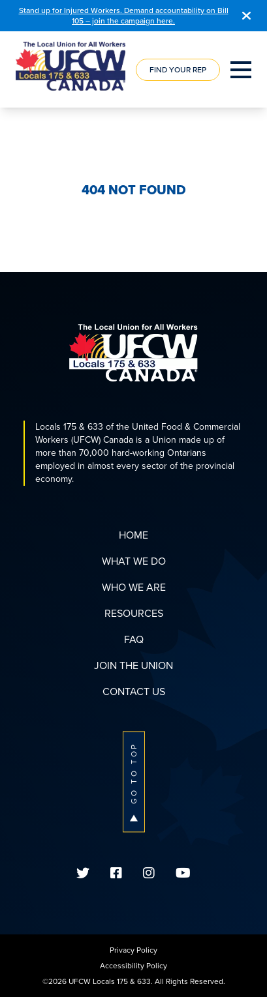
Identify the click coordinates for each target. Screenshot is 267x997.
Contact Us (133, 691)
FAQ (134, 639)
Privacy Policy (133, 950)
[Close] (246, 16)
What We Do (134, 561)
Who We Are (134, 587)
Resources (133, 613)
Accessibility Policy (133, 966)
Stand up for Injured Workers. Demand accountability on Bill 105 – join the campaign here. (123, 16)
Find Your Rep (177, 70)
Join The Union (133, 665)
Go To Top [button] (134, 781)
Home (133, 535)
